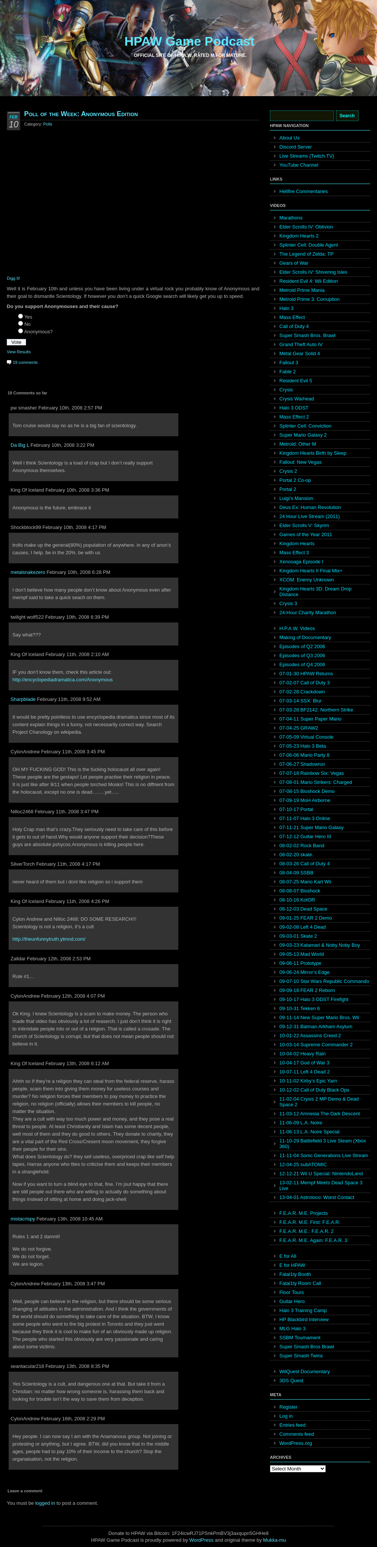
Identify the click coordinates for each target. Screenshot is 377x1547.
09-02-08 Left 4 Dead (302, 927)
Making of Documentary (305, 637)
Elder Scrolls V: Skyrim (304, 525)
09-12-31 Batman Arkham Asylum (315, 1026)
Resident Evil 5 (295, 380)
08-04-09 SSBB (296, 872)
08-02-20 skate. (296, 854)
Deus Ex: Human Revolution (310, 507)
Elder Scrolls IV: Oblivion (306, 227)
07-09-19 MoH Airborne (304, 800)
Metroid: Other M (297, 444)
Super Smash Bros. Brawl (307, 335)
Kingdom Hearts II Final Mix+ (310, 570)
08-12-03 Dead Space (303, 909)
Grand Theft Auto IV (301, 344)
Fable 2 (287, 371)
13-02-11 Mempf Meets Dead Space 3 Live (320, 1185)
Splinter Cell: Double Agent (308, 245)
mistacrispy (23, 1219)
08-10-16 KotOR (297, 900)
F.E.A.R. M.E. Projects (303, 1213)
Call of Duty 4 (294, 326)
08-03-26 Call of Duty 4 (304, 863)
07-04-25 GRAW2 (298, 728)
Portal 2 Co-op (295, 480)
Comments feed (296, 1434)
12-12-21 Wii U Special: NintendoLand (321, 1173)
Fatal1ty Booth (295, 1274)
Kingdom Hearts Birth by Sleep (312, 453)
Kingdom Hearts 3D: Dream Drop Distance (315, 591)
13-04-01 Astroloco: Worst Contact (316, 1197)
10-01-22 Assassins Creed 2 (310, 1035)
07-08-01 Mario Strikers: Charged (315, 782)
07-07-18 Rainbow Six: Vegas (311, 773)
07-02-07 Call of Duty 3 (304, 682)
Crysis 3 (288, 603)
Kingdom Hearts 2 (299, 236)
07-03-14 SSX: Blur (300, 701)
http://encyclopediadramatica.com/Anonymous (62, 679)
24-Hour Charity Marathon (307, 612)
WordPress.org (295, 1443)
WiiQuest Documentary (304, 1371)
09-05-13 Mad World (301, 954)
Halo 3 (286, 308)
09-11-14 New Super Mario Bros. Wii (319, 1017)
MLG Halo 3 (292, 1328)
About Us (289, 138)
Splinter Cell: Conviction (305, 426)
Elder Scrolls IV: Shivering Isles (313, 272)
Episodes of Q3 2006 (302, 655)
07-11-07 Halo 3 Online (304, 818)
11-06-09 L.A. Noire (300, 1122)
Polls (47, 124)
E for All (287, 1256)
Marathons (290, 218)
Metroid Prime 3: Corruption (309, 299)
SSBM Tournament (299, 1337)
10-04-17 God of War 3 (304, 1063)
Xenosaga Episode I (301, 561)
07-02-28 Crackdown (302, 692)
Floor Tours (291, 1292)
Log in (286, 1416)
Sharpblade (23, 699)
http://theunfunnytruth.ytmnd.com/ (49, 939)
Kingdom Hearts (296, 543)
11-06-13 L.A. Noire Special (309, 1132)
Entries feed (292, 1425)
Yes (28, 317)
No (28, 324)
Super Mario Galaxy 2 (303, 435)
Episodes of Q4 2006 (302, 664)
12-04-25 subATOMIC (303, 1164)
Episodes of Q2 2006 (302, 646)
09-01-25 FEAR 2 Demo (305, 918)
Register (288, 1407)
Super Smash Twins (301, 1355)
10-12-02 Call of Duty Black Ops (314, 1090)
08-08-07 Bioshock (299, 891)
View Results (19, 352)
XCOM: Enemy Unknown (306, 580)
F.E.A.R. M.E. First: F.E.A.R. (309, 1222)
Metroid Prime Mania (302, 290)
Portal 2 (287, 489)
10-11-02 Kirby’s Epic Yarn (308, 1081)
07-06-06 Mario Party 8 (304, 755)
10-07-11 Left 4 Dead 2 (304, 1072)
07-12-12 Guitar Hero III (305, 836)
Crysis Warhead (296, 399)
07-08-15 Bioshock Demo (307, 791)
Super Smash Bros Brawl (306, 1346)
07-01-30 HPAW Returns (306, 673)
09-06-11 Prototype (300, 963)
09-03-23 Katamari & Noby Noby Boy (319, 945)
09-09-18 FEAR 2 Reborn (307, 990)
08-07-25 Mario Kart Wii (305, 882)
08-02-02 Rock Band (301, 845)
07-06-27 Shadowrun (302, 764)
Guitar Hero (292, 1301)
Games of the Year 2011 (305, 534)
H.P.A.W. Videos (297, 628)
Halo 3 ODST (293, 408)
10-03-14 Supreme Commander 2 (315, 1044)
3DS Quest (291, 1380)
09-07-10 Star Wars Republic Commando (324, 981)
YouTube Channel (298, 165)
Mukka (270, 1540)
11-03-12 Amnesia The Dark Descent (319, 1113)
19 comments (25, 362)
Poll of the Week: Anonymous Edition (81, 114)
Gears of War (293, 263)
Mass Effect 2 (294, 417)
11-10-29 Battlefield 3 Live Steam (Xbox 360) (322, 1143)
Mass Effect (292, 317)
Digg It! (13, 278)
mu (282, 1540)
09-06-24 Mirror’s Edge (304, 972)
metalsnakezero (28, 572)
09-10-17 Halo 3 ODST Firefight (313, 999)
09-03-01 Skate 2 (298, 936)
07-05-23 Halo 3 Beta (302, 746)
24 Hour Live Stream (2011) (309, 516)
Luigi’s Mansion (296, 498)
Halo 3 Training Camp (303, 1310)
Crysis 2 (288, 471)
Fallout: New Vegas (300, 462)
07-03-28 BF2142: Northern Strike (316, 710)
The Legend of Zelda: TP (306, 254)
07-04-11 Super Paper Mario (310, 719)
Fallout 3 (288, 362)
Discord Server (295, 147)
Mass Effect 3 (294, 552)
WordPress (201, 1540)
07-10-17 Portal (296, 809)
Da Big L (20, 445)
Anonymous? (38, 331)
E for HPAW (292, 1265)
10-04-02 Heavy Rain (302, 1053)
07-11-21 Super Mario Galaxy (311, 827)
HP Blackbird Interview (304, 1319)
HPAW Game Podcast (189, 41)
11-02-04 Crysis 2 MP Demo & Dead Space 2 (319, 1101)
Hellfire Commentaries (303, 191)
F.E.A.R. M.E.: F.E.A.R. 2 (306, 1231)
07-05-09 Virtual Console (306, 737)
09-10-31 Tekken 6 (299, 1008)
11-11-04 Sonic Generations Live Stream (323, 1155)
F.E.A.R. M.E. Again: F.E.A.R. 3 (313, 1240)
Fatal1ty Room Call (300, 1283)
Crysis (286, 389)
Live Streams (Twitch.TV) (306, 156)
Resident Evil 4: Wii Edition (308, 281)
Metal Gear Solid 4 (299, 353)
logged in (45, 1503)
